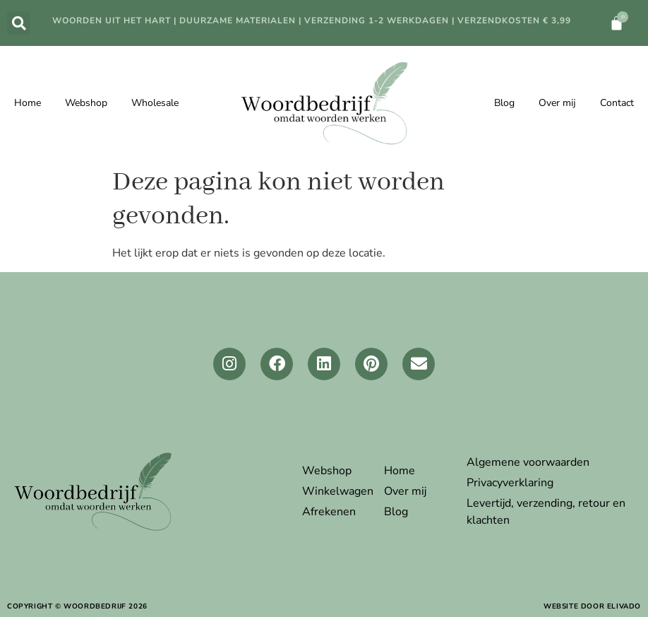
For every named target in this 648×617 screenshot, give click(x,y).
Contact (617, 103)
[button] (18, 23)
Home (27, 103)
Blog (504, 103)
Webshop (86, 103)
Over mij (557, 103)
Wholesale (155, 103)
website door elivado (592, 606)
